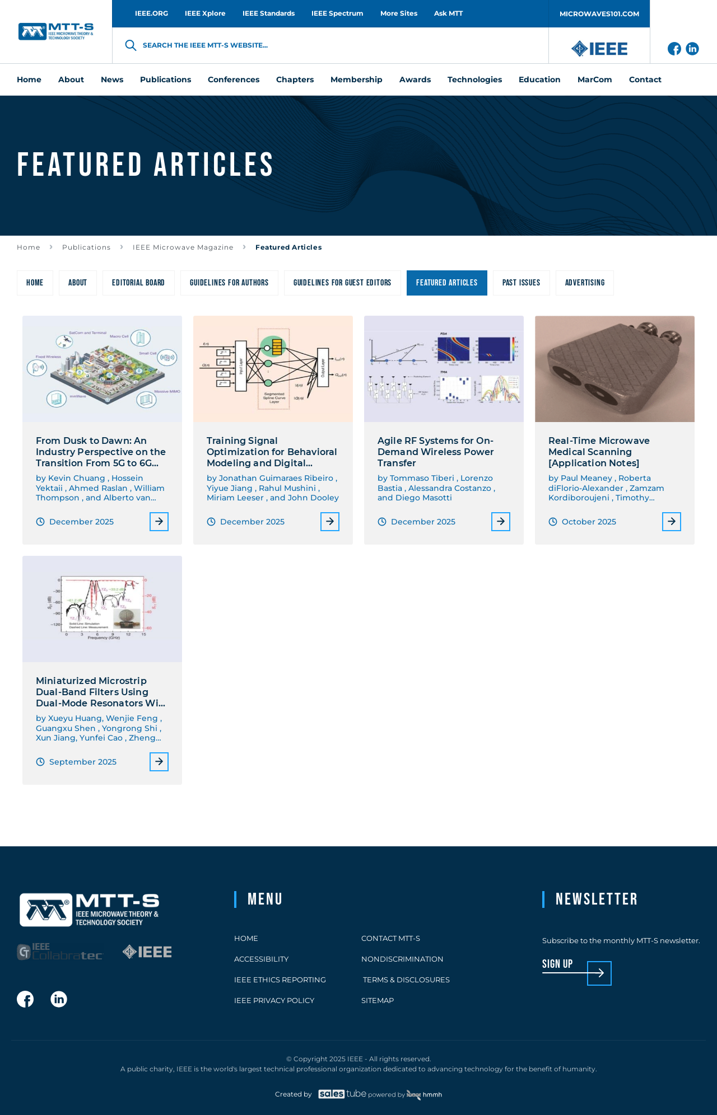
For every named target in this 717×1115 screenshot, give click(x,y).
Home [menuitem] (29, 79)
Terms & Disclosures (405, 979)
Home (28, 247)
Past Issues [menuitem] (521, 283)
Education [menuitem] (540, 79)
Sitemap (377, 1000)
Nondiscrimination (402, 958)
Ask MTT (448, 13)
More (159, 521)
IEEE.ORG (151, 13)
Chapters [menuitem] (295, 79)
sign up (557, 964)
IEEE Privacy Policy (274, 1000)
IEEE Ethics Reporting (280, 979)
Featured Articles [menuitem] (447, 283)
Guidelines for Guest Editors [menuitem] (343, 283)
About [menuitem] (71, 79)
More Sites (398, 13)
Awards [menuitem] (415, 79)
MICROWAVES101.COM (599, 14)
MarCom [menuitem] (595, 79)
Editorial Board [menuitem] (138, 283)
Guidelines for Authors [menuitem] (229, 283)
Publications (86, 247)
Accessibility (261, 958)
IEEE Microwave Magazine (183, 247)
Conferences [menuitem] (233, 79)
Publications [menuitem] (165, 79)
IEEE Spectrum (337, 13)
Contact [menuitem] (645, 79)
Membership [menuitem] (356, 79)
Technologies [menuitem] (475, 79)
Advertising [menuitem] (585, 283)
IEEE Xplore (205, 13)
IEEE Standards (269, 13)
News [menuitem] (112, 79)
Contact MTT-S (390, 938)
